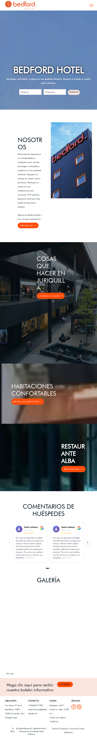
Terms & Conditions (60, 728)
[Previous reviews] (9, 542)
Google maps (11, 717)
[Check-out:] (55, 92)
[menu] (91, 5)
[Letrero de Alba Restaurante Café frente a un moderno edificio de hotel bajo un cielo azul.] (27, 608)
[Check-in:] (30, 92)
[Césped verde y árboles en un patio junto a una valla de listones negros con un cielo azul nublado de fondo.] (27, 650)
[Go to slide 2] (50, 568)
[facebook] (73, 707)
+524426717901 (35, 705)
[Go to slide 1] (47, 568)
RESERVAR (73, 92)
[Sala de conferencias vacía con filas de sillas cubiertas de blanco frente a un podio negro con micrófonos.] (69, 650)
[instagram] (79, 707)
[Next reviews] (88, 542)
